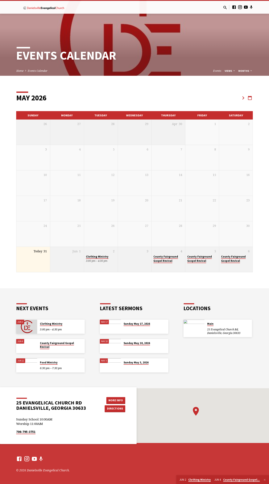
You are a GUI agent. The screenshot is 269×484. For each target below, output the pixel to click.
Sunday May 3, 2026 (136, 362)
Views (230, 70)
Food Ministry (49, 362)
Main (210, 324)
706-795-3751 (26, 432)
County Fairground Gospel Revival (165, 258)
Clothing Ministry (97, 256)
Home (20, 71)
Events (217, 71)
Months (245, 70)
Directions (115, 408)
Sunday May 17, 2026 (137, 324)
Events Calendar (37, 71)
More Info (114, 400)
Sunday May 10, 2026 (137, 343)
